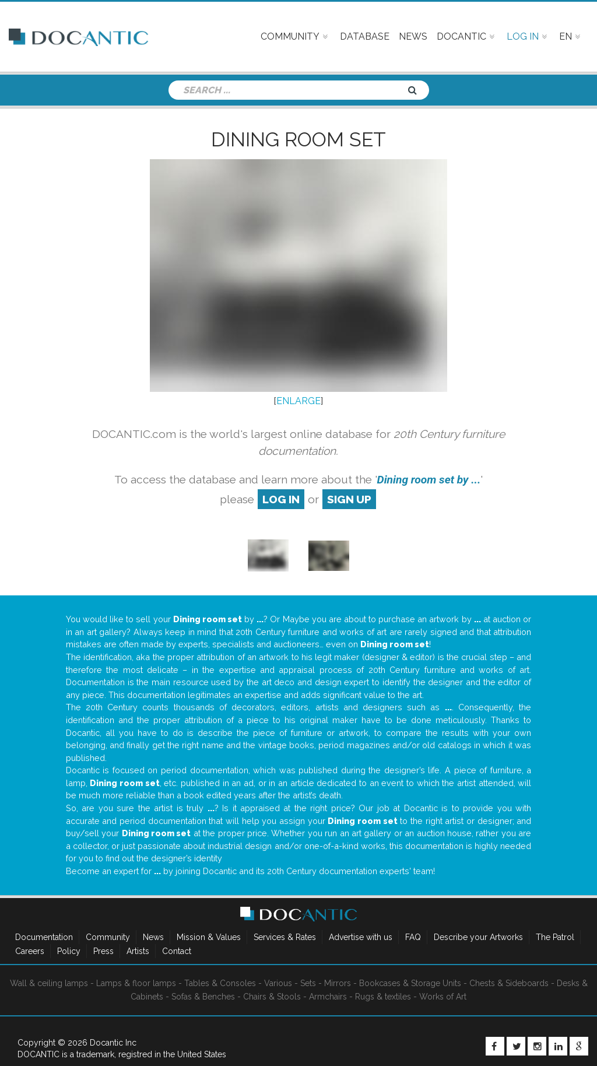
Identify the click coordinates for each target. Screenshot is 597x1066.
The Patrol (555, 937)
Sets (308, 983)
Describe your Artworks (478, 937)
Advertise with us (360, 937)
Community (108, 937)
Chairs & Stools (272, 996)
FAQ (413, 937)
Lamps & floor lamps (136, 983)
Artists (138, 951)
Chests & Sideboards (509, 983)
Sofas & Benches (203, 996)
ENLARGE (298, 400)
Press (103, 951)
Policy (68, 951)
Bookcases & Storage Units (410, 983)
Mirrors (337, 983)
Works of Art (442, 996)
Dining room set (298, 139)
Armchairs (328, 996)
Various (278, 983)
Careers (29, 951)
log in (281, 499)
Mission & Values (209, 937)
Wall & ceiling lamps (49, 983)
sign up (349, 499)
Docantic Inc (113, 1042)
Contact (176, 951)
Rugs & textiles (383, 996)
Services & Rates (285, 937)
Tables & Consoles (220, 983)
